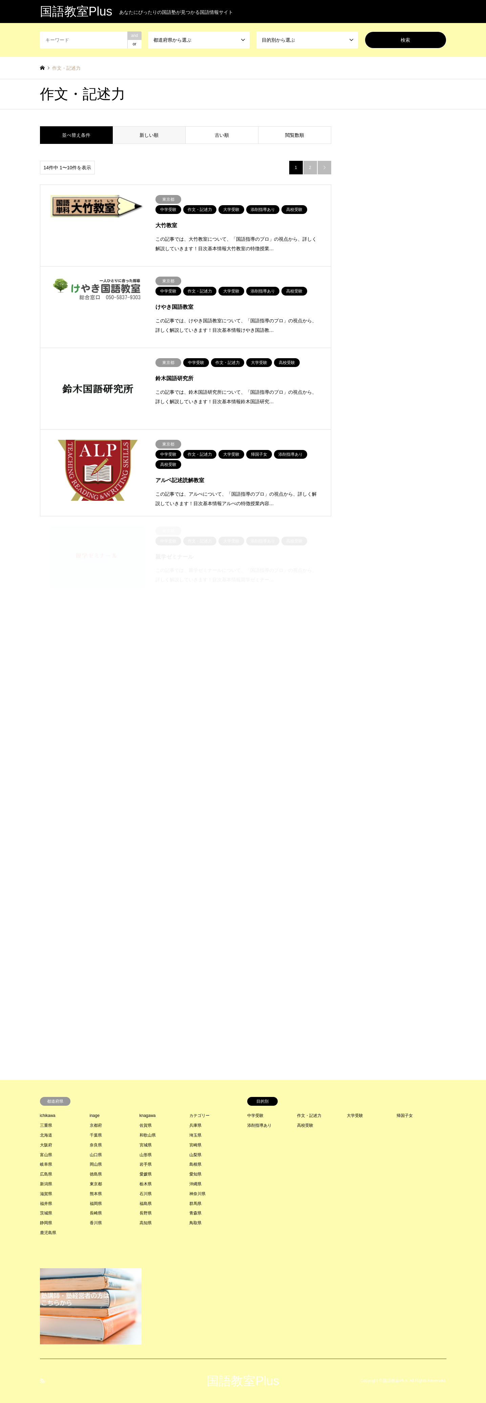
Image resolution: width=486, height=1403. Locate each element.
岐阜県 (46, 1164)
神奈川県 (197, 1193)
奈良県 (96, 1145)
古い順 (222, 135)
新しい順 (149, 135)
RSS (42, 1380)
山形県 (146, 1154)
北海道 (46, 1135)
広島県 (46, 1174)
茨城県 (46, 1213)
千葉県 (96, 1135)
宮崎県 (195, 1145)
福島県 (146, 1203)
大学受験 (355, 1115)
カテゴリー (199, 1115)
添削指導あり (259, 1125)
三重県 (46, 1125)
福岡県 (96, 1203)
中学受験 (255, 1115)
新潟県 (46, 1184)
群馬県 (195, 1203)
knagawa (148, 1115)
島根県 (195, 1164)
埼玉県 (195, 1135)
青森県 (195, 1213)
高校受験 (305, 1125)
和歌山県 (148, 1135)
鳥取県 (195, 1223)
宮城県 (146, 1145)
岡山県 (96, 1164)
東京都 (96, 1184)
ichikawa (48, 1115)
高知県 (146, 1223)
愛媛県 (146, 1174)
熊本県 (96, 1193)
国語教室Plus (243, 1381)
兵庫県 (195, 1125)
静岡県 (46, 1223)
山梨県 (195, 1154)
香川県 (96, 1223)
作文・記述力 (309, 1115)
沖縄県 (195, 1184)
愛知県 (195, 1174)
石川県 (146, 1193)
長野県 (146, 1213)
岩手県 (146, 1164)
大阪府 (46, 1145)
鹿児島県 (48, 1232)
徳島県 (96, 1174)
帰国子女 (405, 1115)
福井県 (46, 1203)
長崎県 (96, 1213)
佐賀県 (146, 1125)
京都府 (96, 1125)
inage (95, 1115)
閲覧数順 (294, 135)
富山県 (46, 1154)
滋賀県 (46, 1193)
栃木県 (146, 1184)
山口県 (96, 1154)
